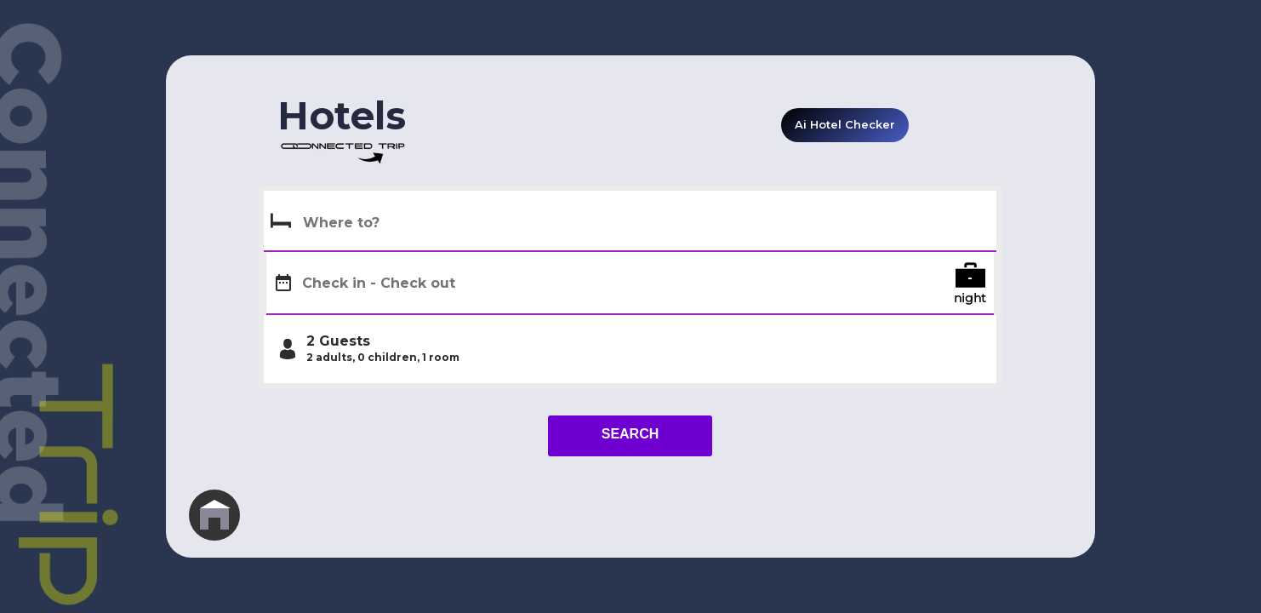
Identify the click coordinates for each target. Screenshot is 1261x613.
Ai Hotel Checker (845, 124)
